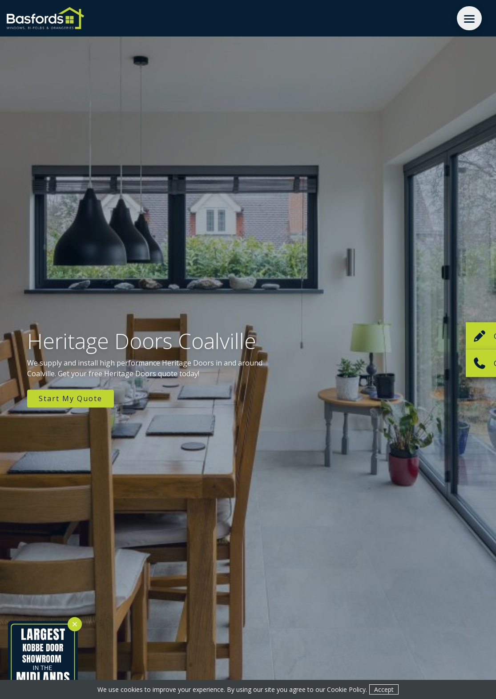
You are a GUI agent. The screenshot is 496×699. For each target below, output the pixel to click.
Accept (384, 689)
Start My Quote (70, 398)
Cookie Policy (346, 689)
